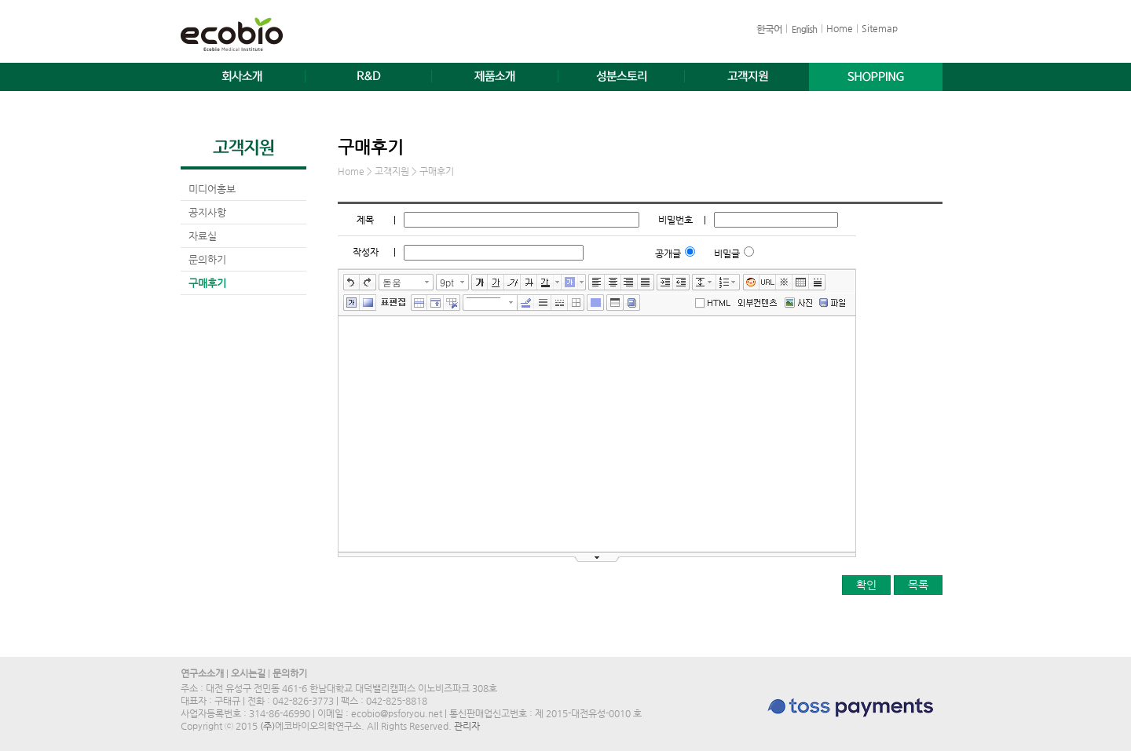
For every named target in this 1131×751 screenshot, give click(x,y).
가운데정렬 (613, 282)
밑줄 (496, 282)
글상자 (351, 303)
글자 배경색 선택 (582, 282)
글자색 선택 (558, 282)
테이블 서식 (615, 303)
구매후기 (207, 283)
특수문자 (784, 282)
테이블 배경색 (595, 302)
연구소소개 (202, 673)
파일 (832, 304)
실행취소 (351, 282)
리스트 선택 (737, 282)
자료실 (202, 236)
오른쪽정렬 (629, 282)
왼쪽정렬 (596, 282)
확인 (866, 584)
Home (839, 28)
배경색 (368, 303)
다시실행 (368, 282)
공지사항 (207, 212)
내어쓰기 (681, 282)
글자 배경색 (570, 282)
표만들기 (800, 282)
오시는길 (248, 673)
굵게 (479, 282)
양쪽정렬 (646, 282)
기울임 (512, 282)
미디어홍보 (212, 189)
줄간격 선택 (712, 282)
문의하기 (207, 259)
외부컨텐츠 (757, 302)
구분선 (817, 282)
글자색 (545, 282)
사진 (795, 304)
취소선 (529, 282)
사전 (632, 303)
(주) (267, 725)
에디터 (715, 302)
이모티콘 (751, 282)
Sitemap (880, 28)
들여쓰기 (665, 282)
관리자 (467, 725)
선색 (526, 303)
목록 (918, 584)
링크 (767, 282)
